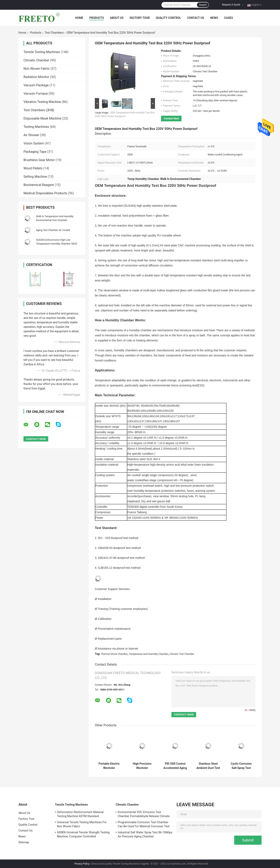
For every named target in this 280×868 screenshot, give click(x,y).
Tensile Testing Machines (42, 52)
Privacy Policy (81, 863)
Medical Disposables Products (45, 193)
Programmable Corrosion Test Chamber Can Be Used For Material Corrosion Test (144, 824)
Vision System (34, 143)
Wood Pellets (33, 168)
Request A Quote (231, 4)
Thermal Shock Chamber (114, 654)
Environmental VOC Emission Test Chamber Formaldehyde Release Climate (144, 814)
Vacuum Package (36, 85)
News (214, 17)
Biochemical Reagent (39, 185)
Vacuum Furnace (36, 93)
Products (96, 17)
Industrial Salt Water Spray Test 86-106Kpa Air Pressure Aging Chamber (145, 834)
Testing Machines (36, 127)
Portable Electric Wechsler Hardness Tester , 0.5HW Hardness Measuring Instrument (109, 766)
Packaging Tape (35, 152)
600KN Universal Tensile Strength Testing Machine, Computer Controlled (83, 834)
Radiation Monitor (36, 77)
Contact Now (171, 118)
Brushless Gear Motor (39, 160)
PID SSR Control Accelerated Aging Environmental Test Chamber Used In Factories (175, 766)
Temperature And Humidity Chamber (148, 654)
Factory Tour (140, 17)
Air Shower (31, 135)
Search (203, 4)
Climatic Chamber (36, 60)
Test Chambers (54, 32)
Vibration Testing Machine (42, 102)
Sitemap (23, 842)
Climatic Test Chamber (182, 654)
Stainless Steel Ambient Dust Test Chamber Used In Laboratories (208, 766)
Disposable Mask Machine (42, 118)
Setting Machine (35, 177)
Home (79, 17)
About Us (117, 17)
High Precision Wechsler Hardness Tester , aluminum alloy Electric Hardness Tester (142, 766)
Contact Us (195, 17)
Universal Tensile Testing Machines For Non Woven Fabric (82, 824)
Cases (228, 17)
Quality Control (168, 17)
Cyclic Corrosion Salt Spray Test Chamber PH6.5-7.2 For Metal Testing (241, 766)
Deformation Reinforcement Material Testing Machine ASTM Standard (80, 814)
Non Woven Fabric (37, 69)
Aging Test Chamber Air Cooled (53, 230)
